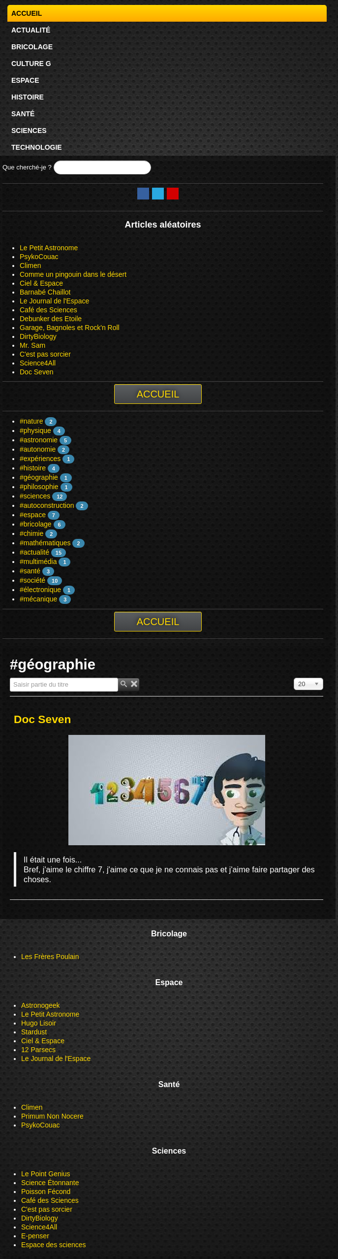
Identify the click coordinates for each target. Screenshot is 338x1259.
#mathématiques (45, 543)
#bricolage (36, 524)
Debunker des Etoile (51, 319)
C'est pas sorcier (45, 354)
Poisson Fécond (45, 1191)
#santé (30, 571)
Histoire (27, 97)
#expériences (40, 459)
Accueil (26, 13)
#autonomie (38, 449)
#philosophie (39, 487)
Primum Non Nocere (52, 1116)
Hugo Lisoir (38, 1023)
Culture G (31, 63)
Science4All (38, 363)
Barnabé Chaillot (45, 292)
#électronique (40, 590)
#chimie (31, 533)
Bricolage (32, 47)
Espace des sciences (53, 1245)
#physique (35, 430)
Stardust (34, 1032)
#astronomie (39, 440)
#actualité (34, 552)
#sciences (35, 496)
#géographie (39, 477)
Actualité (30, 30)
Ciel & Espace (41, 283)
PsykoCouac (39, 257)
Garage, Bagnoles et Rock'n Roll (70, 327)
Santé (22, 114)
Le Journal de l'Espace (54, 301)
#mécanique (38, 599)
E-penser (35, 1236)
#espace (33, 515)
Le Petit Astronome (49, 248)
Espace (25, 80)
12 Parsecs (38, 1050)
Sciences (29, 130)
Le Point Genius (45, 1174)
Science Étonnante (50, 1183)
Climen (30, 265)
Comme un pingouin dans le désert (73, 274)
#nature (31, 421)
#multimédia (38, 561)
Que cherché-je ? (27, 167)
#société (32, 580)
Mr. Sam (32, 345)
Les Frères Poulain (50, 957)
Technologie (36, 147)
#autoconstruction (47, 505)
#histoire (33, 468)
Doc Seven (36, 372)
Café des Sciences (48, 310)
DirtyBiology (38, 336)
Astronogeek (40, 1005)
